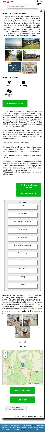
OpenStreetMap (37, 383)
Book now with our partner (29, 186)
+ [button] (5, 353)
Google (34, 425)
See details (22, 400)
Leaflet (29, 383)
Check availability (15, 104)
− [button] (5, 356)
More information (28, 193)
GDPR (23, 429)
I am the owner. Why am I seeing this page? (15, 408)
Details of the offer (22, 391)
